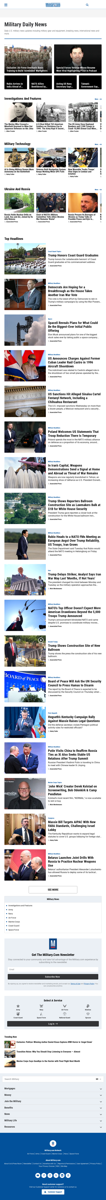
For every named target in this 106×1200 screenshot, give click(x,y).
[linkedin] (62, 1175)
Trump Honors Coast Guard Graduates (73, 255)
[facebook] (43, 1175)
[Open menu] (5, 5)
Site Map (64, 1166)
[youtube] (37, 1175)
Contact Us (37, 1164)
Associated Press (12, 222)
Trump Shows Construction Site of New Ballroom (74, 648)
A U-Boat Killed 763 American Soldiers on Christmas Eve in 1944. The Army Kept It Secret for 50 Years (49, 126)
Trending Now (10, 1037)
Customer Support (53, 1192)
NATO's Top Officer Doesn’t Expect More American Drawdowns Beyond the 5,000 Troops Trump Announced (74, 612)
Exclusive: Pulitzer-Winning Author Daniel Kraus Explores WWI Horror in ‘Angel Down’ (54, 1042)
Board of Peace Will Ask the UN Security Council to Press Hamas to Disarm (74, 683)
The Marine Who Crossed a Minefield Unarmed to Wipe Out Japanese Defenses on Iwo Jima (18, 126)
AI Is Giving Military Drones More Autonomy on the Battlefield (19, 170)
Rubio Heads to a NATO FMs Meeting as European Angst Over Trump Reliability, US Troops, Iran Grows (74, 541)
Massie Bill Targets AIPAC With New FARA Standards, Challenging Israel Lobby (72, 826)
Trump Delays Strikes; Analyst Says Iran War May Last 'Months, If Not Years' (74, 576)
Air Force (30, 1154)
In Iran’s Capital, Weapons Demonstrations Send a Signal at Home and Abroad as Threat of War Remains (74, 469)
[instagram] (49, 1175)
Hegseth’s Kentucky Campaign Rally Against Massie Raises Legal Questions (74, 719)
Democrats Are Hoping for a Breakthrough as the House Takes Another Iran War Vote (70, 291)
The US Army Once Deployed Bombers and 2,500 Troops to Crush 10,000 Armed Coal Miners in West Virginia (83, 126)
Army (37, 1154)
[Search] (86, 5)
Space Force (74, 1154)
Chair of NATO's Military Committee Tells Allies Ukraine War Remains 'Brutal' (50, 217)
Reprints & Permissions (66, 1164)
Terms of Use (75, 984)
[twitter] (56, 1175)
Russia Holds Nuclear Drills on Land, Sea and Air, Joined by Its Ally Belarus (18, 217)
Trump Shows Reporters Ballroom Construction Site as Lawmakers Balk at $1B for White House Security (74, 505)
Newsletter (27, 1164)
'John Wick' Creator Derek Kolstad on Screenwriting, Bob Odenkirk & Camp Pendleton (72, 790)
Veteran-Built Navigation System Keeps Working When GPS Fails (51, 170)
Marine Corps (57, 1154)
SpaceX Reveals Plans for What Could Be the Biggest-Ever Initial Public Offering (73, 327)
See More (53, 889)
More (96, 99)
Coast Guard (46, 1154)
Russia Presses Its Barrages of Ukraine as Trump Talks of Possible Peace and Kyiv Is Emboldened (81, 217)
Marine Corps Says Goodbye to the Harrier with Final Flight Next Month (48, 1061)
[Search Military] (48, 1079)
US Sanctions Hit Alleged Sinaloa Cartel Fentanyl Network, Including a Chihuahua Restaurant (74, 398)
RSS (57, 1166)
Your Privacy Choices (47, 1166)
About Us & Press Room (13, 1164)
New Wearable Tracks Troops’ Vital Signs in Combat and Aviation (81, 171)
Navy (66, 1154)
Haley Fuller (10, 174)
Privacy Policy (89, 984)
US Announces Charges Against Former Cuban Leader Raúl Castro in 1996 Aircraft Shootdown (74, 362)
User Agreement (83, 1164)
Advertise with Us (49, 1164)
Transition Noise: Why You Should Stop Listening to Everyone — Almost (48, 1051)
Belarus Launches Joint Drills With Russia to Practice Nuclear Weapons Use (72, 862)
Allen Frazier (10, 131)
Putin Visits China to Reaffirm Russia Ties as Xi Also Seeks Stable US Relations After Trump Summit (72, 755)
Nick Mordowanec (56, 588)
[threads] (68, 1175)
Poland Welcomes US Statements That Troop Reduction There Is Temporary (73, 434)
